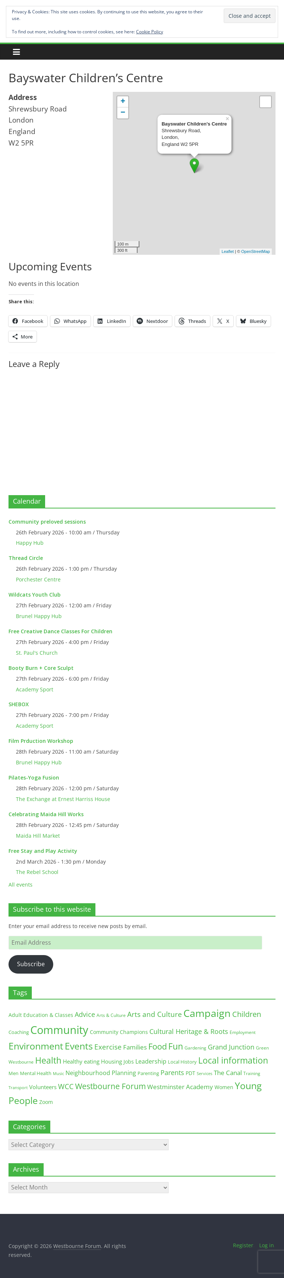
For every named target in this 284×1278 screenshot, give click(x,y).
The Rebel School (37, 871)
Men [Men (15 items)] (13, 1073)
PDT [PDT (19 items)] (190, 1073)
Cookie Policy (149, 32)
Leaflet (228, 251)
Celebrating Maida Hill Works (46, 814)
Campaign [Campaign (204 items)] (207, 1013)
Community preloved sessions (47, 521)
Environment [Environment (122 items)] (36, 1046)
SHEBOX (19, 704)
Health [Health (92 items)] (48, 1060)
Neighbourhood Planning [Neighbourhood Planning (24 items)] (100, 1073)
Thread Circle (26, 557)
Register (243, 1245)
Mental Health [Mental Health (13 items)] (35, 1073)
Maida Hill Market (38, 835)
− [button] (123, 113)
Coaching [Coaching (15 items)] (19, 1032)
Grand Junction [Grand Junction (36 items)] (231, 1046)
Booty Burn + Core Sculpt (41, 667)
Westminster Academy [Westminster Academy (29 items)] (180, 1086)
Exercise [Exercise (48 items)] (108, 1047)
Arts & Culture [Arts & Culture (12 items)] (111, 1015)
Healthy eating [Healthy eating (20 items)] (81, 1061)
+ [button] (123, 101)
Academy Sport (34, 689)
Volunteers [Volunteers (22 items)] (43, 1087)
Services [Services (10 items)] (204, 1073)
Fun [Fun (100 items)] (175, 1046)
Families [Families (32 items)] (135, 1047)
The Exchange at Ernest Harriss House (63, 798)
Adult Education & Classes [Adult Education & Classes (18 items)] (41, 1014)
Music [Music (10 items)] (58, 1073)
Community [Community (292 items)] (59, 1029)
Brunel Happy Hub (39, 616)
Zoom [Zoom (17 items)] (46, 1101)
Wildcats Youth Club (35, 594)
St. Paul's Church (37, 652)
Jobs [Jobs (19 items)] (129, 1061)
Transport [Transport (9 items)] (18, 1087)
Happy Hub (30, 542)
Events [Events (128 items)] (79, 1046)
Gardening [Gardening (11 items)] (195, 1048)
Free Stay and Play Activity (43, 850)
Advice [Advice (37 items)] (85, 1014)
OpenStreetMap (255, 251)
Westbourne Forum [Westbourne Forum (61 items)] (110, 1086)
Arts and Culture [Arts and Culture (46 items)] (154, 1014)
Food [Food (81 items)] (157, 1046)
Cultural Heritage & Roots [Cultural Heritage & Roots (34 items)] (188, 1031)
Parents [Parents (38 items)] (172, 1072)
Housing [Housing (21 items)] (111, 1061)
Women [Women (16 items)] (223, 1087)
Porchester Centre (38, 579)
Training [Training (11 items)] (251, 1073)
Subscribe (31, 964)
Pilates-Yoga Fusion (34, 777)
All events (21, 884)
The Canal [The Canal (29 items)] (228, 1072)
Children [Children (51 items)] (246, 1014)
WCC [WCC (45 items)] (66, 1086)
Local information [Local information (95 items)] (233, 1060)
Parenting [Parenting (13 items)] (148, 1073)
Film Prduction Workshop (41, 740)
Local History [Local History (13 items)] (182, 1062)
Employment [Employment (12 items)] (243, 1032)
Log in (266, 1245)
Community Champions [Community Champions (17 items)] (119, 1031)
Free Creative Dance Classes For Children (60, 631)
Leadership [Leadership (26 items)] (150, 1061)
